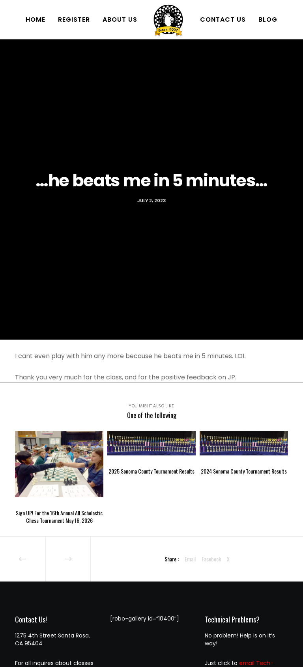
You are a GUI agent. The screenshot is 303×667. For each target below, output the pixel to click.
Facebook (211, 559)
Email (190, 559)
